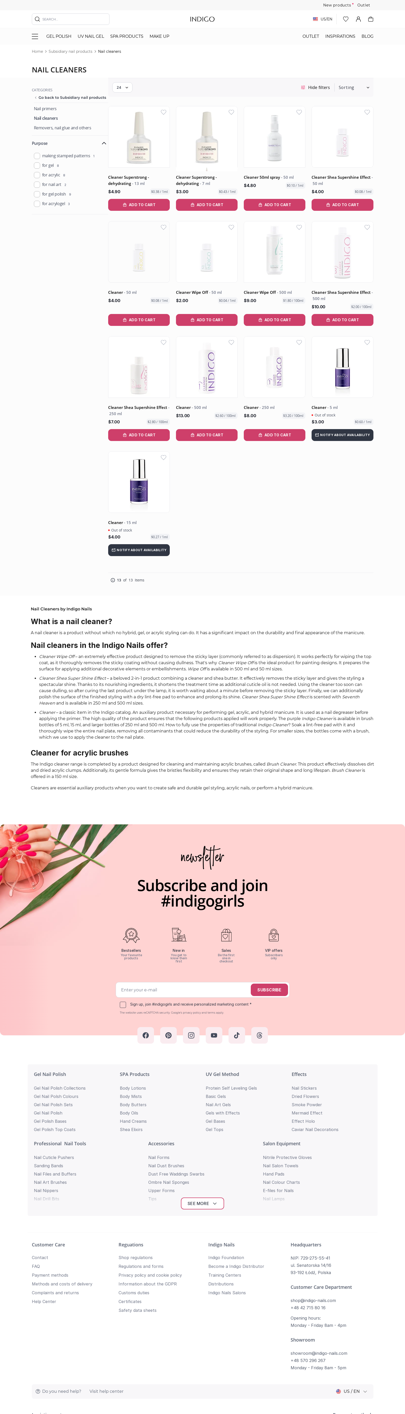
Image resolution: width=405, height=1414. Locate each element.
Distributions (221, 1203)
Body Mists (131, 1090)
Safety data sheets (138, 1230)
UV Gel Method (222, 1068)
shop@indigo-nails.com (313, 1220)
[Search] (37, 19)
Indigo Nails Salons (227, 1212)
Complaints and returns (55, 1212)
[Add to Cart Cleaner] (148, 319)
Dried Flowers (305, 1090)
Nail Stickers (304, 1081)
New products (337, 5)
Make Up (159, 36)
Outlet (363, 5)
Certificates (130, 1221)
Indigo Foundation (226, 1177)
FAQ (36, 1186)
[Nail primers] (45, 109)
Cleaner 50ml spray (274, 178)
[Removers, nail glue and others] (62, 128)
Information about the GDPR (148, 1203)
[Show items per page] (133, 91)
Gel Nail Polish (50, 1068)
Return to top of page (202, 1402)
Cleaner (133, 291)
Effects (299, 1068)
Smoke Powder (307, 1098)
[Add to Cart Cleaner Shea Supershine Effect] (343, 206)
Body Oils (129, 1106)
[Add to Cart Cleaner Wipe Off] (213, 319)
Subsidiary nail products (70, 51)
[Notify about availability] (343, 431)
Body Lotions (133, 1081)
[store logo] (202, 19)
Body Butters (133, 1098)
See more (202, 1123)
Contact (40, 1177)
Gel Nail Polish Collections (60, 1081)
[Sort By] (351, 91)
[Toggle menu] (35, 36)
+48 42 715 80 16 (308, 1227)
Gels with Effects (223, 1106)
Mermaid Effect (307, 1106)
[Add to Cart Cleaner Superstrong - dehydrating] (148, 206)
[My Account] (358, 19)
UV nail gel (91, 36)
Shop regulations (136, 1177)
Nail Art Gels (218, 1098)
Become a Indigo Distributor (236, 1186)
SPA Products (126, 36)
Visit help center (106, 1311)
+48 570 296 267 (308, 1280)
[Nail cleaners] (46, 118)
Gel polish (58, 36)
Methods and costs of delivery (62, 1203)
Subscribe (269, 983)
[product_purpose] (37, 156)
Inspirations (340, 36)
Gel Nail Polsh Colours (56, 1090)
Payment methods (50, 1195)
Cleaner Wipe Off (207, 291)
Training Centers (224, 1195)
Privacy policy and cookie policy (150, 1195)
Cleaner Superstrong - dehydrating (139, 182)
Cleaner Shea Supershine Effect (343, 182)
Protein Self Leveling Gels (231, 1081)
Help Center (44, 1221)
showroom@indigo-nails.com (319, 1273)
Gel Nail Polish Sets (53, 1098)
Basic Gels (216, 1090)
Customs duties (134, 1212)
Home (37, 51)
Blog (367, 36)
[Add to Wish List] (171, 116)
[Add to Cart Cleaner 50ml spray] (278, 206)
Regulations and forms (141, 1186)
